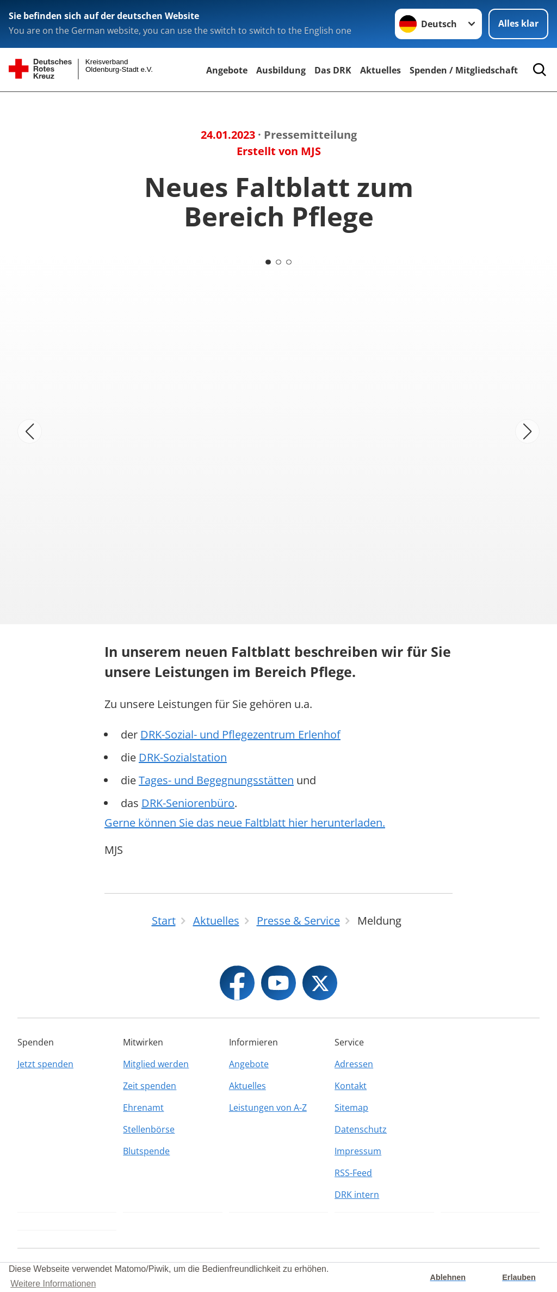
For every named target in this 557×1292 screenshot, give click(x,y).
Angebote (226, 70)
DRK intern (357, 1195)
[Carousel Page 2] (278, 261)
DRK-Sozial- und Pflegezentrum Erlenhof (240, 734)
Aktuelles (380, 70)
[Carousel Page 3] (289, 261)
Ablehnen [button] (448, 1277)
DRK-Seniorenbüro (187, 803)
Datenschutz (361, 1129)
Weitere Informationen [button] (53, 1283)
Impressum (358, 1151)
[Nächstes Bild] (527, 431)
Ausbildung (281, 70)
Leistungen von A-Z (268, 1107)
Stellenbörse (149, 1129)
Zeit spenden (149, 1086)
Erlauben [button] (519, 1277)
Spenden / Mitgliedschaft (464, 70)
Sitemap (351, 1107)
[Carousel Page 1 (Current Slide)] (267, 261)
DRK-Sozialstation (183, 757)
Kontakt (351, 1086)
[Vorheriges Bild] (29, 431)
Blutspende (146, 1151)
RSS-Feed (353, 1173)
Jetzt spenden (45, 1064)
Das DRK (332, 70)
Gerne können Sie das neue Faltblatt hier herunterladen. (244, 822)
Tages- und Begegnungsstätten (216, 780)
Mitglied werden (156, 1064)
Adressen (354, 1064)
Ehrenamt (143, 1107)
